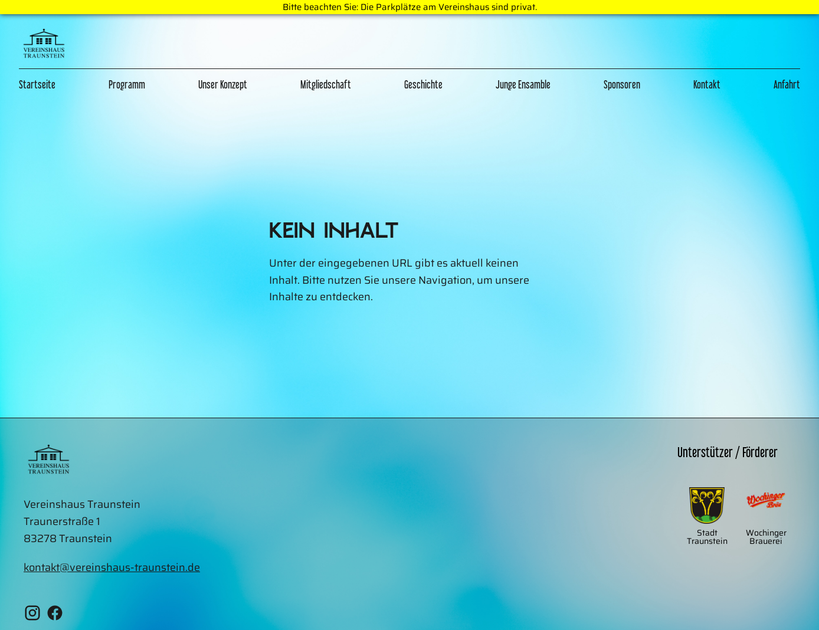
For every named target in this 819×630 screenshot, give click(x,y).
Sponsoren (622, 84)
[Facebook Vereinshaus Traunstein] (55, 615)
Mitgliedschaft (325, 84)
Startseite (37, 84)
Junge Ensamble (523, 84)
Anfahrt (787, 84)
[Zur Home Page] (44, 46)
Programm (127, 84)
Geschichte (423, 84)
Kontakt (706, 84)
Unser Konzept (222, 84)
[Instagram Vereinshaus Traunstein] (32, 615)
